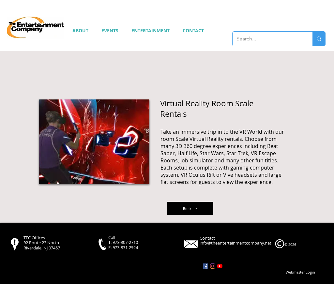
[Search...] (267, 39)
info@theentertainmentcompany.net (235, 243)
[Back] (190, 208)
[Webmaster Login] (300, 272)
